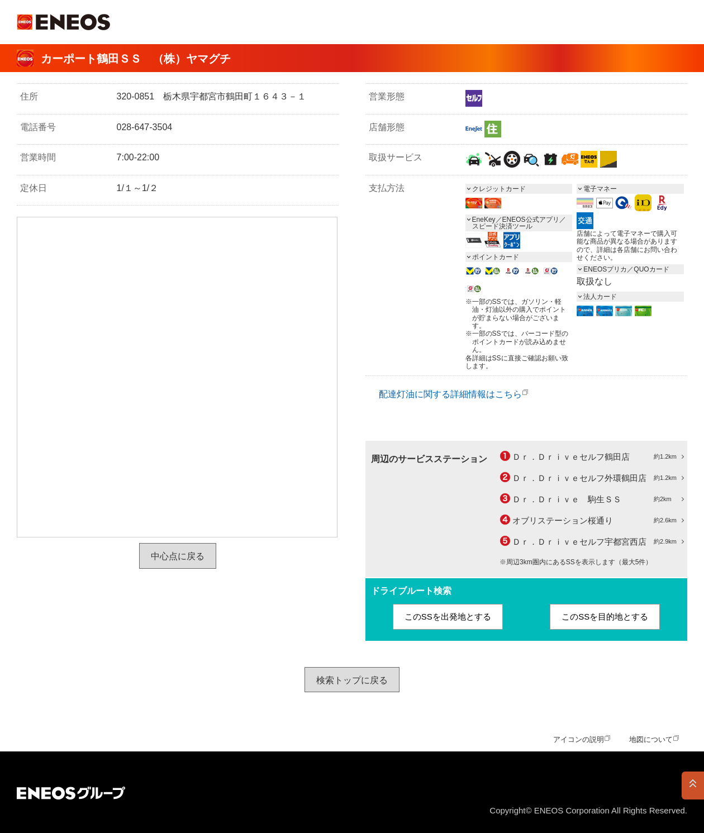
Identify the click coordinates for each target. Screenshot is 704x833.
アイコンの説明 (578, 739)
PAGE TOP (693, 785)
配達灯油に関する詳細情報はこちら (450, 394)
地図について (651, 739)
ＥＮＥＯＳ (63, 22)
